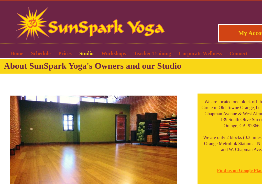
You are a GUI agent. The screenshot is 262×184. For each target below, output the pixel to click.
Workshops (113, 53)
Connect (239, 53)
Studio (86, 53)
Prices (65, 53)
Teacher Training (152, 53)
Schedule (41, 53)
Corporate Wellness (200, 53)
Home (16, 53)
